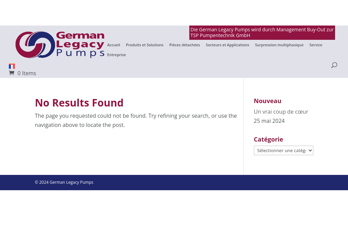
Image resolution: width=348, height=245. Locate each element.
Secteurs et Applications (227, 45)
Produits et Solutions (144, 45)
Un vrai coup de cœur (281, 111)
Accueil (113, 45)
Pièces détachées (184, 45)
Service (315, 45)
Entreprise (116, 54)
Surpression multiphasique (279, 45)
